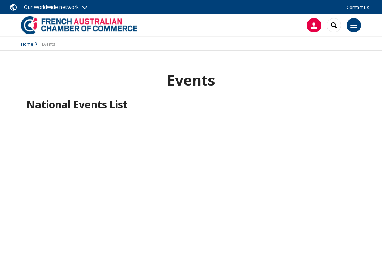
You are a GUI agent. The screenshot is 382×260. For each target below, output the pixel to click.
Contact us (358, 7)
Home (27, 44)
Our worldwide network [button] (51, 7)
